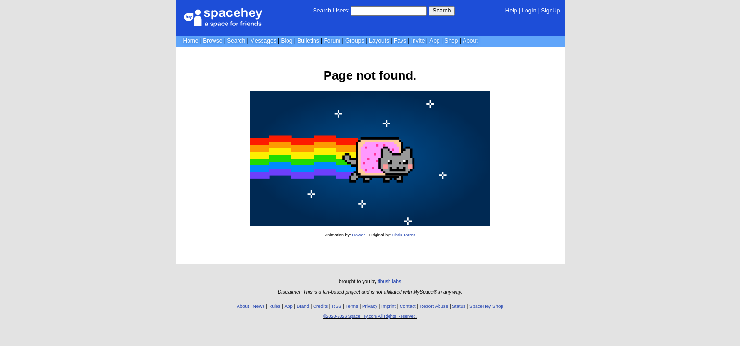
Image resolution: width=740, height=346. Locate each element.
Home (191, 40)
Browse (212, 40)
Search (442, 10)
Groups (354, 40)
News (259, 306)
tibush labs (389, 281)
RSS (336, 306)
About (470, 40)
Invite (418, 40)
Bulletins (308, 40)
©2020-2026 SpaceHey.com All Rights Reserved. (370, 316)
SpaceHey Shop (486, 306)
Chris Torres (403, 235)
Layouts (379, 40)
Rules (274, 306)
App (434, 40)
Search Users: (331, 10)
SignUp (550, 10)
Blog (286, 40)
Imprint (388, 306)
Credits (320, 306)
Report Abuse (434, 306)
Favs (400, 40)
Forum (332, 40)
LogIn (529, 10)
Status (458, 306)
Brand (303, 306)
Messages (263, 40)
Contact (408, 306)
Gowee (358, 235)
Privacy (369, 306)
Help (511, 10)
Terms (351, 306)
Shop (451, 40)
